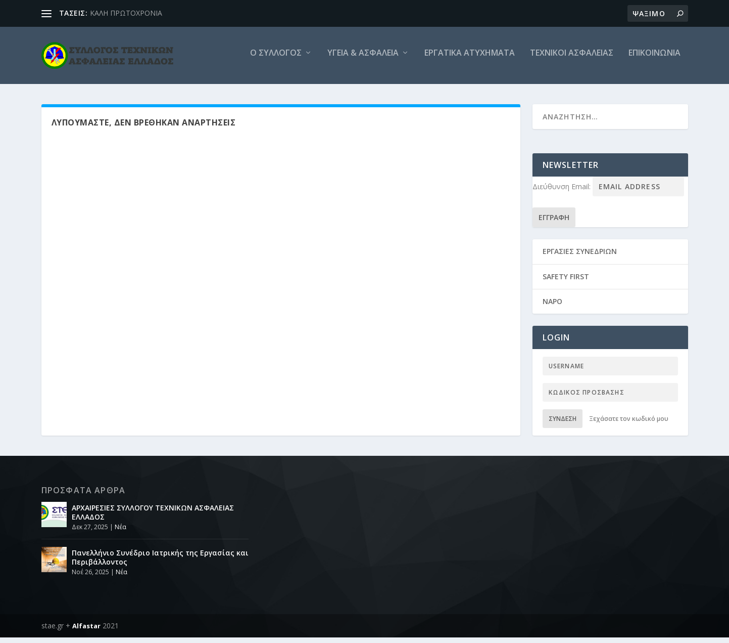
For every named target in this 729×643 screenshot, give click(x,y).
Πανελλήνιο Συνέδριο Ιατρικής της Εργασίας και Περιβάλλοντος (160, 562)
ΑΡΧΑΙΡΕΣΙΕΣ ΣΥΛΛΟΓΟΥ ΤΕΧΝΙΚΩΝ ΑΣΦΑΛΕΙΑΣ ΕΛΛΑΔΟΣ (153, 517)
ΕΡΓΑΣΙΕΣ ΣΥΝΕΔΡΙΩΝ (580, 257)
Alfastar (86, 631)
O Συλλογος (276, 59)
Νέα (120, 532)
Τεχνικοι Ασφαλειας (571, 59)
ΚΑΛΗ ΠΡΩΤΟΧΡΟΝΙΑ (126, 13)
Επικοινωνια (654, 59)
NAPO (552, 307)
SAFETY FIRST (566, 282)
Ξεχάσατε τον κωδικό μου (628, 424)
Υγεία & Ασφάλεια (363, 59)
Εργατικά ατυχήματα (469, 59)
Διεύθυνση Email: (562, 192)
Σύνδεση (562, 424)
